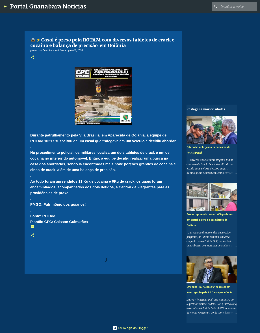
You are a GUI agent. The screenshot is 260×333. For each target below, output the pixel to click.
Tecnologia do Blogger (130, 328)
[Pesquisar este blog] (238, 6)
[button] (32, 57)
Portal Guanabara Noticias (48, 6)
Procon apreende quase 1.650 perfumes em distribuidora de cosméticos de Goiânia (210, 220)
